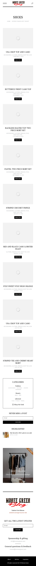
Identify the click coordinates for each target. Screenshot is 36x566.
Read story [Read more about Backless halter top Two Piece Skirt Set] (18, 139)
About (9, 559)
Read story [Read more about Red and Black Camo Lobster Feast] (18, 257)
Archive (17, 559)
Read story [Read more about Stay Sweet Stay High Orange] (18, 294)
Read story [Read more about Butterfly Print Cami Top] (18, 98)
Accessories (7, 55)
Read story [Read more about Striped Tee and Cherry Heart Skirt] (18, 371)
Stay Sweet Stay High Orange (18, 286)
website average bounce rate (18, 512)
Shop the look (27, 55)
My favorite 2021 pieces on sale (21, 433)
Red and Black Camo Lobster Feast (18, 247)
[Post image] (18, 38)
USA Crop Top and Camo (18, 52)
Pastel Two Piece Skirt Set (18, 169)
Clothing (14, 55)
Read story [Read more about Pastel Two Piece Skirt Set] (18, 178)
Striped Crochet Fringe (18, 207)
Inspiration (25, 559)
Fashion (20, 55)
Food (27, 92)
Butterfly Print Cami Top (18, 89)
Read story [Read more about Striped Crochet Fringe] (18, 217)
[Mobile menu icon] (5, 3)
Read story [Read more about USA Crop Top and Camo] (18, 60)
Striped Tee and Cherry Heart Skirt (18, 361)
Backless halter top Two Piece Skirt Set (18, 129)
